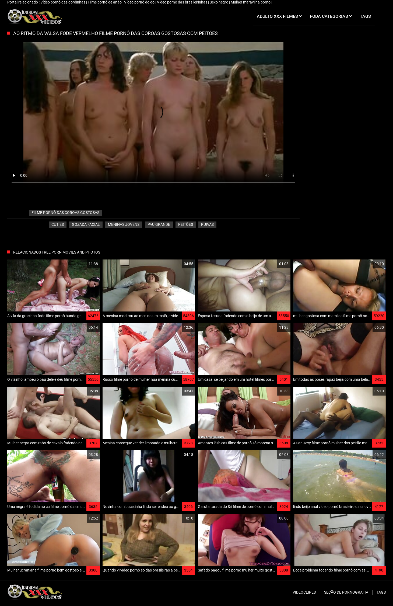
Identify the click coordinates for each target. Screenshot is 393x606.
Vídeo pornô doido (139, 2)
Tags (381, 592)
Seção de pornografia (346, 592)
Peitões (185, 224)
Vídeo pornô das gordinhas (63, 2)
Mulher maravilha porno (251, 2)
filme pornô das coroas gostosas (65, 212)
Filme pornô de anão (105, 2)
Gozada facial (86, 224)
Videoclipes (304, 592)
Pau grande (159, 224)
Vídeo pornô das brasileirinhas (182, 2)
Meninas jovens (123, 224)
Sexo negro (219, 2)
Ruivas (207, 224)
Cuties (57, 224)
